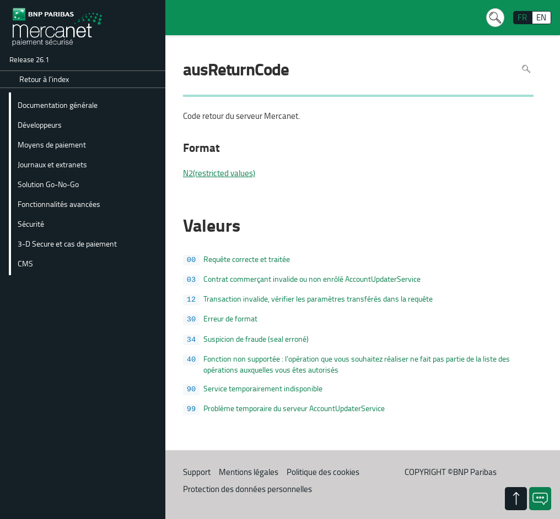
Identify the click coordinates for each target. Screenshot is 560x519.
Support (197, 472)
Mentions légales (248, 472)
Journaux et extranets (52, 164)
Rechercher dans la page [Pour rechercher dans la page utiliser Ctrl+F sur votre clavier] (526, 68)
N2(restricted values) (219, 173)
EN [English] (541, 17)
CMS (25, 263)
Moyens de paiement (52, 144)
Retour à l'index (44, 79)
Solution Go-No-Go (48, 183)
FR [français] (522, 17)
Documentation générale (58, 104)
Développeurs (40, 124)
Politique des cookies (323, 472)
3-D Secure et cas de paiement (67, 243)
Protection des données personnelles (247, 489)
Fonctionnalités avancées (59, 203)
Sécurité (31, 223)
